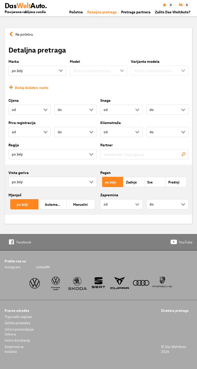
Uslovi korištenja (17, 340)
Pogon (105, 172)
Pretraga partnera (136, 11)
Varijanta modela (145, 61)
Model (75, 61)
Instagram (13, 266)
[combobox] (144, 154)
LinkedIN (43, 266)
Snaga (105, 100)
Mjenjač (15, 194)
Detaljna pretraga (102, 11)
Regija (13, 144)
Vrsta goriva (18, 172)
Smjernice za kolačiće (14, 349)
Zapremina (109, 194)
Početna (76, 11)
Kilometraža (110, 122)
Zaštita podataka (17, 322)
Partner (106, 144)
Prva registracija (22, 122)
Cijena (13, 100)
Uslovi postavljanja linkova (19, 331)
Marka (13, 61)
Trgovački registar (18, 316)
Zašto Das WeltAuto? (172, 11)
